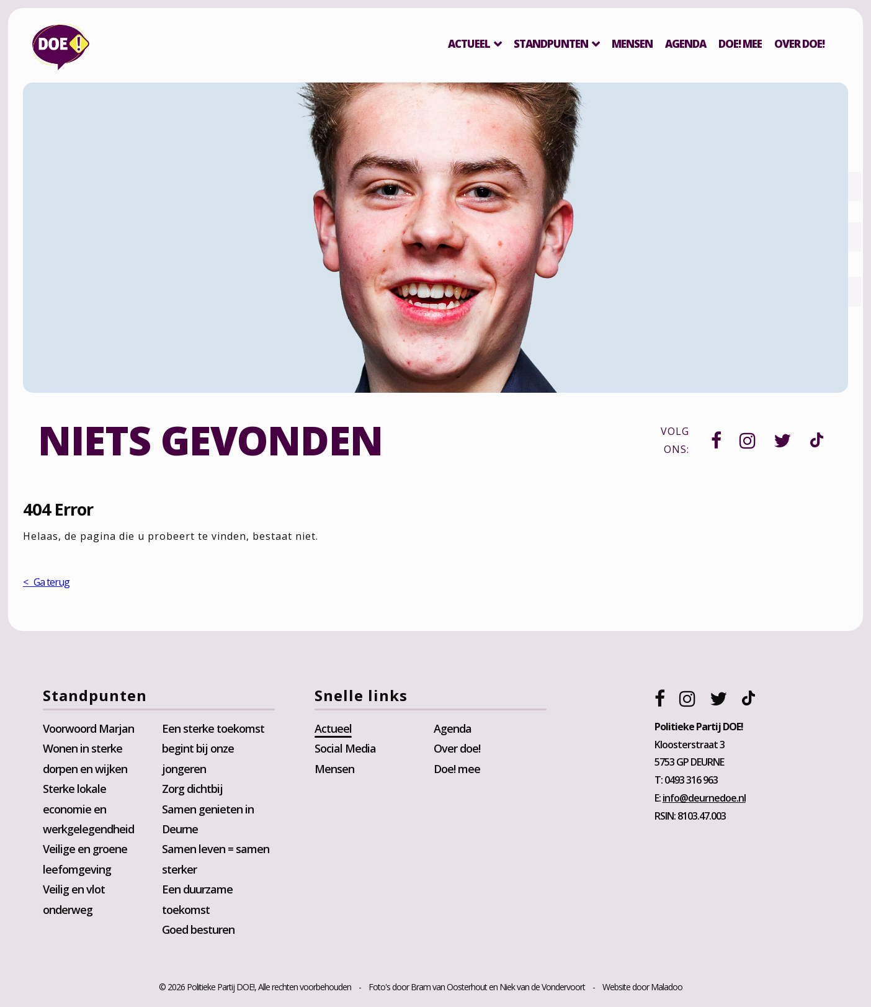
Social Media (346, 750)
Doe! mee (738, 44)
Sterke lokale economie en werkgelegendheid (90, 810)
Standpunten (549, 44)
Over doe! (457, 750)
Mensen (630, 44)
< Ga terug (48, 584)
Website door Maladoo (642, 989)
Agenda (683, 44)
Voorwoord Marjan (90, 730)
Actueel (467, 44)
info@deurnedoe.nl (702, 800)
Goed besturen (199, 931)
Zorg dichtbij (193, 790)
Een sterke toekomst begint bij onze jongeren (214, 750)
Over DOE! (797, 44)
